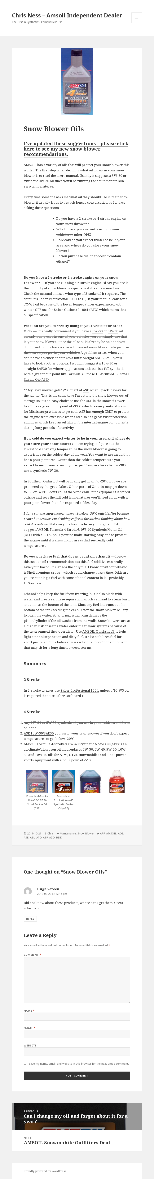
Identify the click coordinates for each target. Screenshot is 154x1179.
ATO (39, 837)
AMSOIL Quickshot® (98, 631)
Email (30, 1028)
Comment (32, 954)
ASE (86, 390)
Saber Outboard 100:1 (72, 695)
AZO (52, 837)
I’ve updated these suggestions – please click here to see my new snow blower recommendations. (76, 148)
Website (30, 1045)
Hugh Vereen (48, 889)
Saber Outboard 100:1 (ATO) (76, 309)
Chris (50, 833)
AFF (102, 833)
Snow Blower (85, 833)
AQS (120, 833)
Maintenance (68, 833)
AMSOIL (111, 833)
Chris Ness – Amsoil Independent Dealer (67, 15)
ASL (32, 837)
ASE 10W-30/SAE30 (39, 733)
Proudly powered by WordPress (45, 1171)
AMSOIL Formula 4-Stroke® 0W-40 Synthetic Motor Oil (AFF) (71, 744)
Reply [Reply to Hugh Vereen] (30, 919)
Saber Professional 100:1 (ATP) (62, 299)
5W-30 (117, 175)
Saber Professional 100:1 (79, 690)
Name (29, 1010)
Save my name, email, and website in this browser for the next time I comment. (79, 1063)
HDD (59, 837)
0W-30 (44, 181)
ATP (45, 837)
